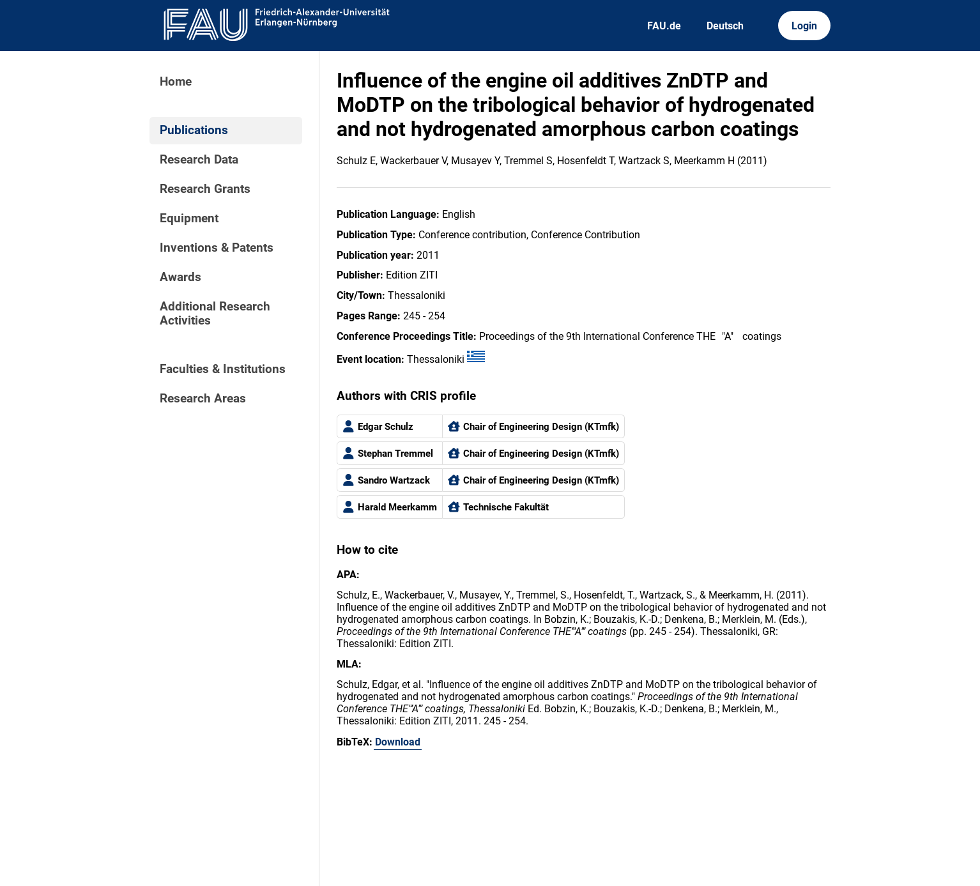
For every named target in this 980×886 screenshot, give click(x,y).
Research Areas (203, 399)
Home (176, 82)
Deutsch (725, 26)
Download (397, 742)
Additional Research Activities (215, 314)
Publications (194, 130)
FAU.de (664, 26)
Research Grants (205, 189)
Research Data (199, 160)
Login (804, 26)
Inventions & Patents (216, 248)
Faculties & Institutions (223, 369)
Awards (180, 277)
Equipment (189, 218)
